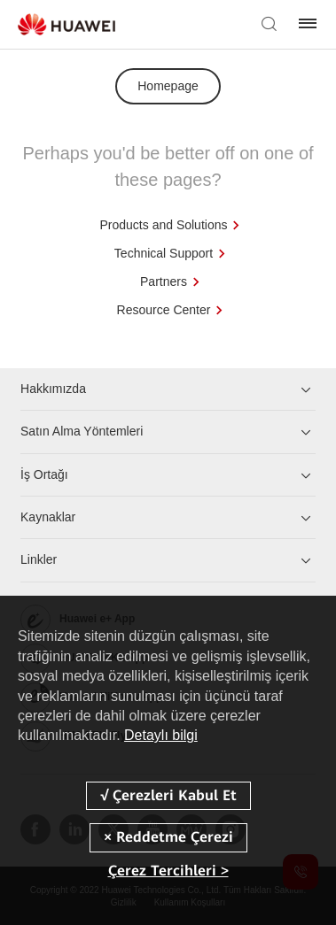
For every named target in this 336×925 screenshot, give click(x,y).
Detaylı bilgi (161, 735)
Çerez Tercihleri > (168, 870)
